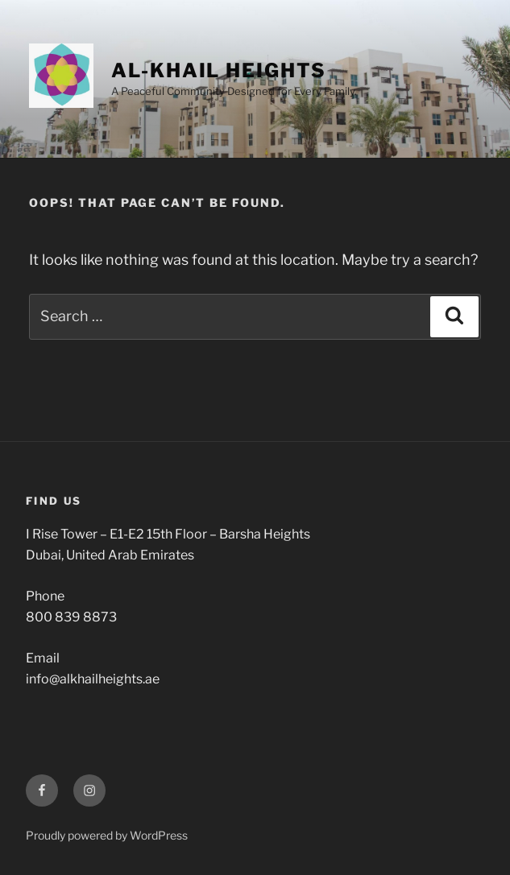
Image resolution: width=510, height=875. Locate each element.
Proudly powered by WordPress (107, 835)
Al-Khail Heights (218, 70)
